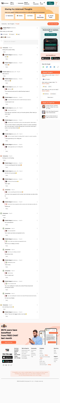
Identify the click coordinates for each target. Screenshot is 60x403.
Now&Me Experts (16, 350)
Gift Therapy (17, 357)
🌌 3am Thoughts (4, 34)
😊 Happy (18, 34)
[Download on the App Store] (7, 357)
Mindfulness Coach (26, 355)
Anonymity (33, 354)
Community (20, 3)
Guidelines (33, 353)
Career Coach (25, 351)
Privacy (41, 353)
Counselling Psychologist (24, 357)
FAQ (55, 361)
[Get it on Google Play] (7, 361)
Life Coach (24, 353)
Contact (55, 360)
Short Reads (17, 354)
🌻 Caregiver (11, 34)
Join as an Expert (45, 364)
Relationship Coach (26, 350)
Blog (55, 350)
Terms (41, 351)
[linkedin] (6, 365)
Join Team (44, 355)
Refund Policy (43, 363)
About (41, 350)
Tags (32, 356)
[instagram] (3, 365)
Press (41, 359)
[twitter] (11, 365)
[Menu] (37, 28)
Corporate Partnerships (45, 357)
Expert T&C (42, 361)
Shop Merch (55, 352)
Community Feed (33, 351)
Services (16, 348)
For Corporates (36, 3)
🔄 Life (50, 86)
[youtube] (9, 365)
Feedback (56, 358)
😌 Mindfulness (46, 93)
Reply (4, 51)
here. (40, 375)
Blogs (15, 353)
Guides (16, 356)
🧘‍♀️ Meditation (53, 93)
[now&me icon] (2, 3)
